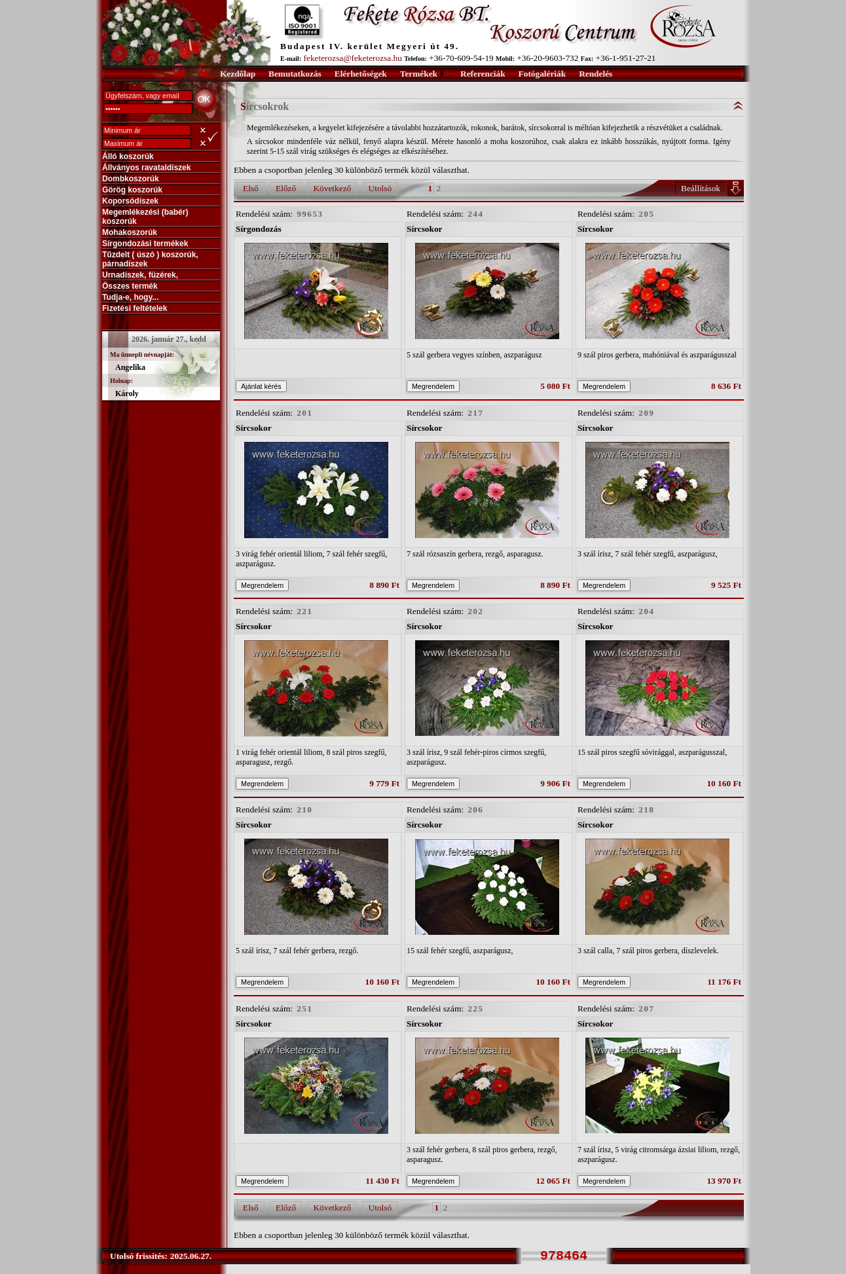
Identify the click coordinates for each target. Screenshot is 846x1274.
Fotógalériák (542, 74)
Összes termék (130, 286)
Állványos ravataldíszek (146, 167)
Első (251, 188)
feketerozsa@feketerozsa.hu (353, 58)
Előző (286, 188)
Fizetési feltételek (134, 308)
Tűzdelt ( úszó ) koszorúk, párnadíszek (150, 259)
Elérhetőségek (361, 74)
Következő (332, 188)
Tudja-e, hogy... (130, 297)
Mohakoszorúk (129, 232)
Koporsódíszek (130, 201)
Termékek (418, 74)
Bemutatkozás (295, 74)
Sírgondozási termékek (145, 243)
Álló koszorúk (128, 156)
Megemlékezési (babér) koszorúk (145, 217)
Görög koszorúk (132, 189)
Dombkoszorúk (130, 178)
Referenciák (483, 74)
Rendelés (595, 74)
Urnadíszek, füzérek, (140, 275)
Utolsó (380, 188)
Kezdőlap (237, 74)
